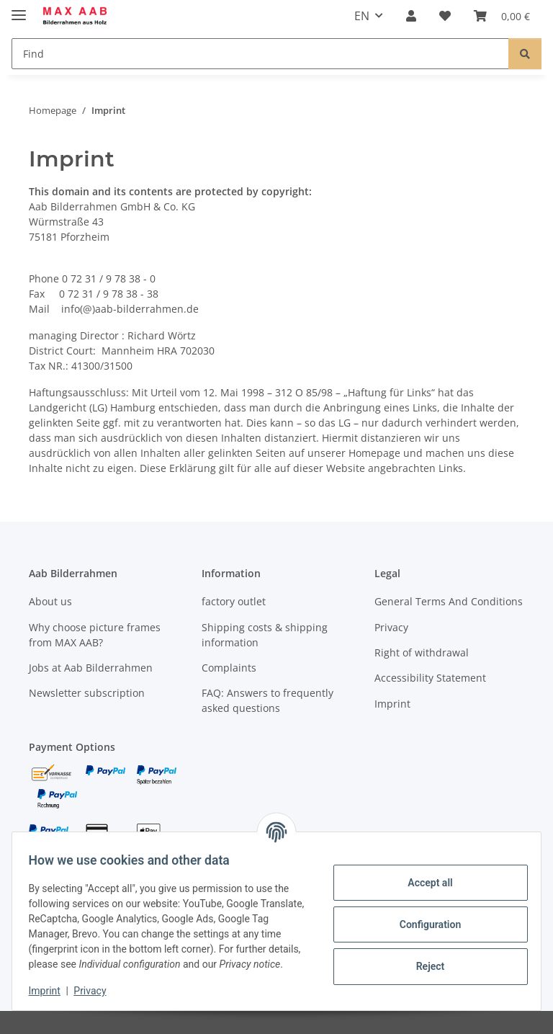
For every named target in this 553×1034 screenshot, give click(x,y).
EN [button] (361, 16)
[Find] (260, 53)
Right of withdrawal (421, 652)
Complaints (229, 667)
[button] (411, 15)
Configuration (423, 916)
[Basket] (501, 15)
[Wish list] (445, 15)
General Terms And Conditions (448, 601)
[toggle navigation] (19, 9)
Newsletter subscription (87, 693)
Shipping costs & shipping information (265, 634)
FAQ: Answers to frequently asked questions (267, 700)
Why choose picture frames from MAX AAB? (95, 634)
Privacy (97, 991)
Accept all (423, 875)
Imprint (51, 991)
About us (50, 601)
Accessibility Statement (430, 678)
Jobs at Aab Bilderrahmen (91, 667)
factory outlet (234, 601)
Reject (423, 958)
